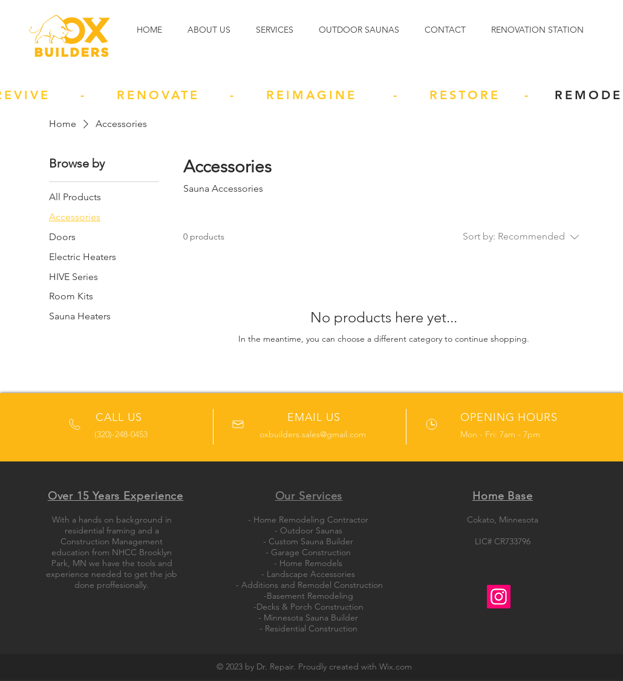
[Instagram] (498, 596)
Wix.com (395, 666)
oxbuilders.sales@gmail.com (312, 434)
